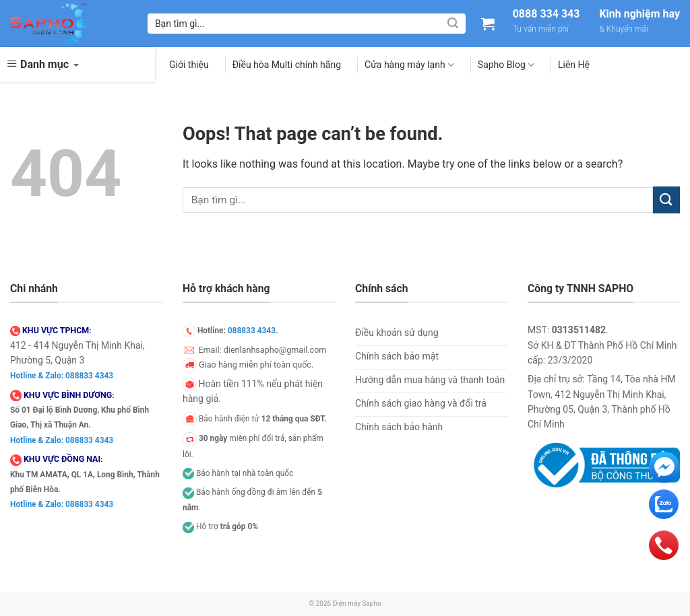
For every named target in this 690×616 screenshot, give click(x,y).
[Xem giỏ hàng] (488, 23)
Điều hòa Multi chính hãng (286, 64)
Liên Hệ (574, 64)
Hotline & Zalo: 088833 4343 (61, 375)
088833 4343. (253, 330)
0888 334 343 (546, 14)
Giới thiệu (189, 64)
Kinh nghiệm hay (639, 14)
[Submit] (452, 23)
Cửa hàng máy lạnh (409, 65)
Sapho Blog (506, 65)
